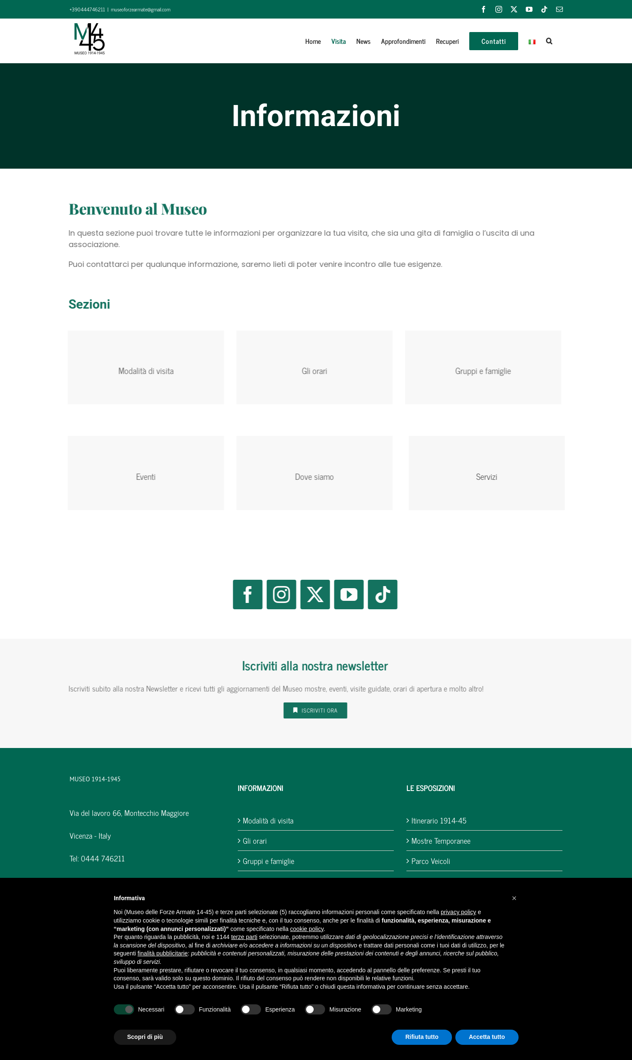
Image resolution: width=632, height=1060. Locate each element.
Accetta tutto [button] (487, 1036)
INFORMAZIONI (260, 787)
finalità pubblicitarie (162, 953)
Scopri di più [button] (145, 1036)
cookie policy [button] (306, 928)
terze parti (244, 937)
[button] (549, 41)
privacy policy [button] (458, 912)
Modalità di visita (268, 820)
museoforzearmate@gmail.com (140, 9)
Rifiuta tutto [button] (421, 1036)
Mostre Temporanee (441, 840)
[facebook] (242, 594)
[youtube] (343, 594)
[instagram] (276, 594)
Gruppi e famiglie (268, 860)
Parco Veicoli (430, 860)
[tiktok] (377, 594)
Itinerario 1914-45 (438, 820)
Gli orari (255, 840)
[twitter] (310, 594)
